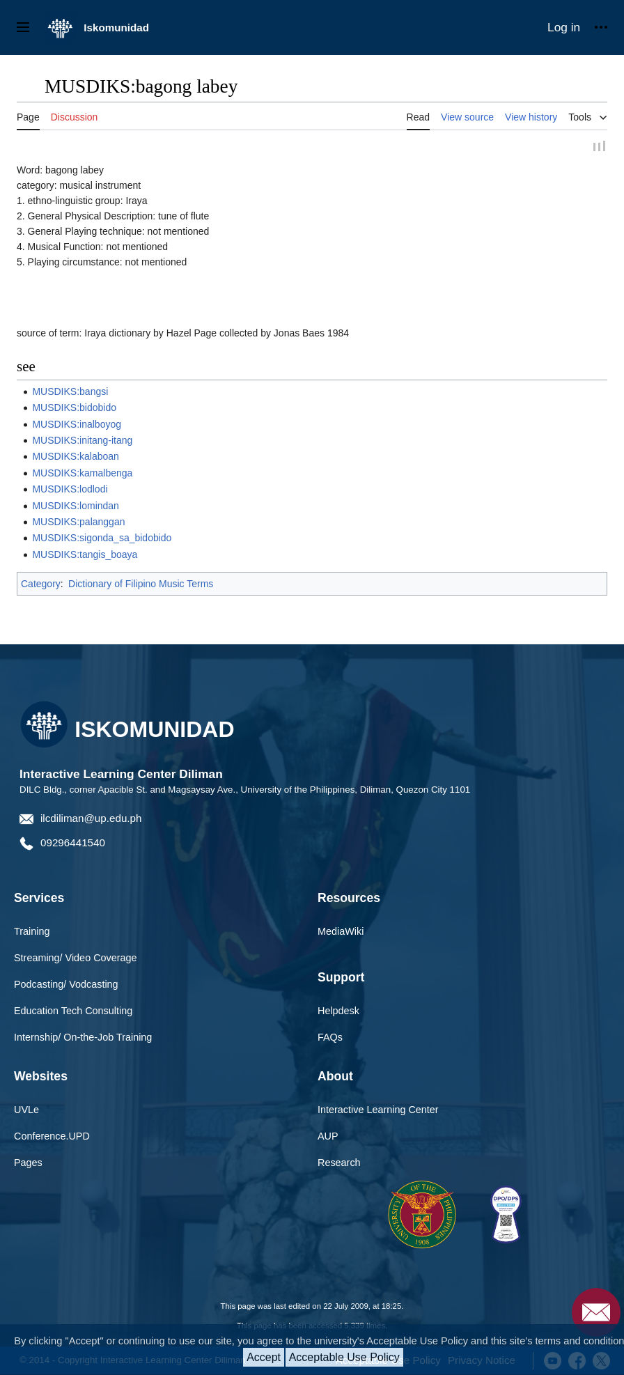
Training (31, 932)
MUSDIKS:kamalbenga (82, 473)
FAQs (330, 1037)
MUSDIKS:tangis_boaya (84, 555)
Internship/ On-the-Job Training (83, 1037)
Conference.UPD (52, 1136)
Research (339, 1163)
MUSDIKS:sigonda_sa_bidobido (101, 538)
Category (41, 584)
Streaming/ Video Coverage (75, 958)
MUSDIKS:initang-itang (82, 440)
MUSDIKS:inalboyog (76, 424)
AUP (328, 1136)
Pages (28, 1163)
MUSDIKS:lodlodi (69, 489)
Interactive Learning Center (378, 1110)
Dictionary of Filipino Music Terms (140, 584)
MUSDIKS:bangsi (70, 392)
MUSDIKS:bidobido (74, 408)
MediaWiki (341, 932)
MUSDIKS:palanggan (78, 522)
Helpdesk (338, 1011)
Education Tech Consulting (73, 1011)
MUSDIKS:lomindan (75, 506)
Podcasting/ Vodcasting (66, 985)
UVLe (26, 1110)
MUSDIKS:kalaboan (75, 457)
